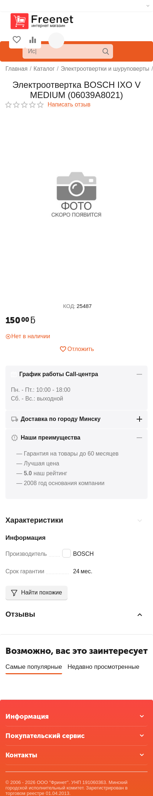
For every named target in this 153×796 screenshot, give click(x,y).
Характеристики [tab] (74, 520)
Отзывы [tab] (74, 614)
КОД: (69, 306)
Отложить (76, 349)
